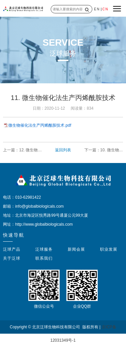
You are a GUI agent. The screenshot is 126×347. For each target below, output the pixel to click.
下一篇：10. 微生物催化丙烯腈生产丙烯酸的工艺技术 (103, 150)
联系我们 (44, 258)
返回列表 (63, 150)
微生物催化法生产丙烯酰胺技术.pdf (39, 125)
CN (105, 9)
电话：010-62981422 (22, 197)
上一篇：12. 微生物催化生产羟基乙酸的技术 (22, 150)
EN (97, 9)
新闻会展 (76, 249)
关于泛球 (11, 258)
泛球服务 (44, 249)
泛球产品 (11, 249)
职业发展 (108, 249)
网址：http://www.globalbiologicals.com (38, 224)
